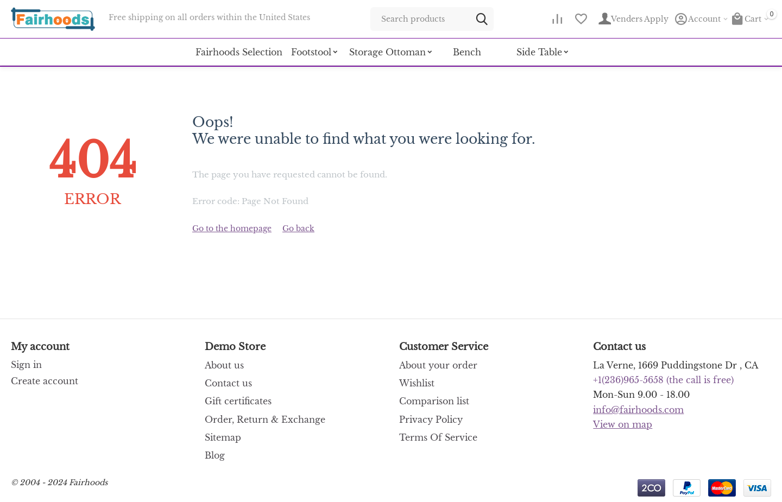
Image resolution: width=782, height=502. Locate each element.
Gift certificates (238, 401)
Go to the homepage (232, 228)
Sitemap (223, 437)
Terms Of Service (438, 437)
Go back (298, 228)
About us (224, 365)
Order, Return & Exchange (265, 419)
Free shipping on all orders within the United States (209, 17)
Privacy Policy (431, 419)
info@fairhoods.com (638, 409)
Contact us (228, 383)
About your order (438, 365)
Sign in (26, 364)
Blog (215, 455)
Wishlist (416, 383)
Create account (44, 381)
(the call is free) (663, 379)
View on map (622, 424)
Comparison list (434, 401)
